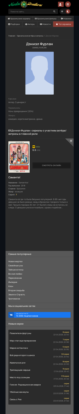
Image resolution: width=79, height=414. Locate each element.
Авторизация (61, 4)
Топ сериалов (63, 24)
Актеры (30, 24)
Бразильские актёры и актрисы (30, 36)
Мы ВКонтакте (42, 315)
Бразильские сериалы (19, 18)
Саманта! (14, 177)
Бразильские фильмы (45, 18)
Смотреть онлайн (51, 165)
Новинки (66, 18)
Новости (45, 24)
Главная (11, 36)
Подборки (14, 24)
